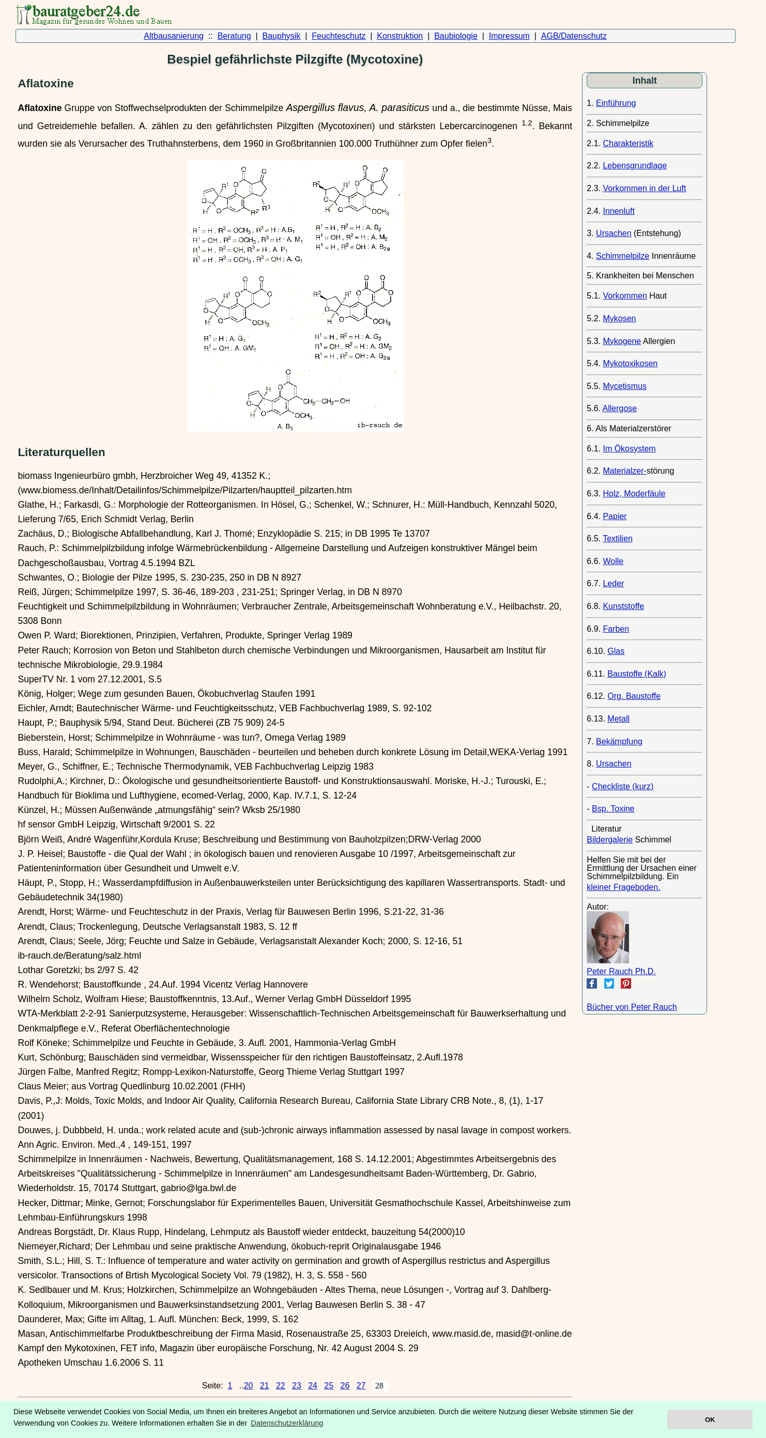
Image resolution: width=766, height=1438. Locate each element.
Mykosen (619, 318)
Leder (613, 583)
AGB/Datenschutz (574, 36)
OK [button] (710, 1420)
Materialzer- (624, 470)
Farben (616, 628)
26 (345, 1385)
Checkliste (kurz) (622, 786)
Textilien (618, 538)
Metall (618, 718)
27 (361, 1385)
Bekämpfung (619, 741)
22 (280, 1385)
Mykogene (622, 341)
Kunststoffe (623, 606)
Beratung (234, 36)
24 (312, 1385)
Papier (614, 516)
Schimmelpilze (622, 256)
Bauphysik (282, 36)
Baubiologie (456, 36)
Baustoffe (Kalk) (636, 673)
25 (328, 1385)
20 (248, 1385)
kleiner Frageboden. (623, 887)
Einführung (616, 103)
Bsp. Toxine (613, 808)
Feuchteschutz (338, 36)
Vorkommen (625, 295)
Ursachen (613, 233)
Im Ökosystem (629, 448)
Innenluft (618, 211)
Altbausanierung (174, 36)
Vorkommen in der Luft (644, 188)
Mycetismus (624, 386)
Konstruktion (400, 36)
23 (296, 1385)
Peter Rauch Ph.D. (621, 971)
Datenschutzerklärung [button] (287, 1423)
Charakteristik (628, 143)
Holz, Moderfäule (634, 493)
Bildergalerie (610, 839)
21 (264, 1385)
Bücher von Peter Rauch (632, 1007)
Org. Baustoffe (634, 696)
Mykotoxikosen (630, 363)
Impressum (509, 36)
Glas (615, 651)
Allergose (620, 408)
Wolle (613, 561)
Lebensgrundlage (635, 165)
